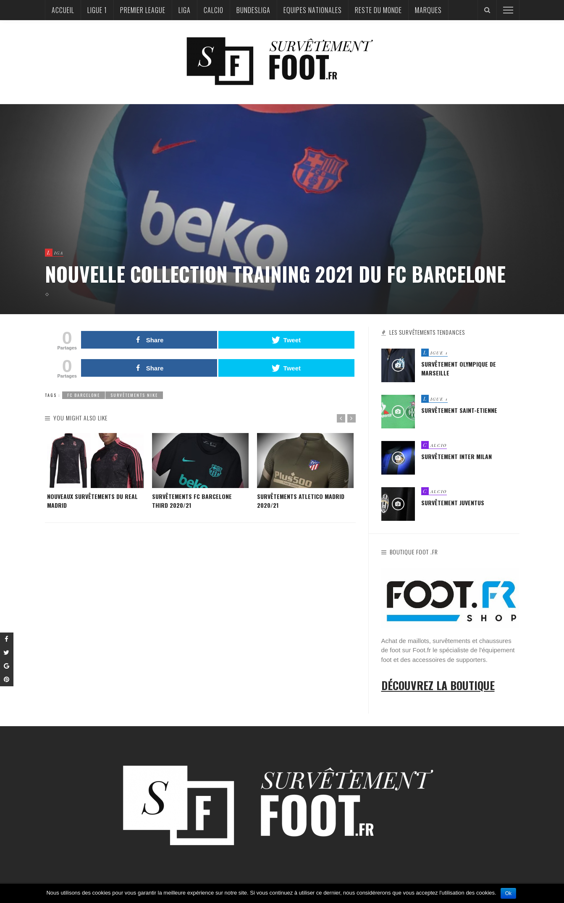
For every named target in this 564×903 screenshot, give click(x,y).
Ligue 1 (97, 10)
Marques (428, 10)
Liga (184, 10)
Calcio (213, 10)
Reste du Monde (378, 10)
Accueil (63, 10)
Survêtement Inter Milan (456, 456)
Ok (508, 893)
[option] (95, 471)
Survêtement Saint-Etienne (459, 410)
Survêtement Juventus (452, 503)
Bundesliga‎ (253, 10)
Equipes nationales (312, 10)
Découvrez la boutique (438, 685)
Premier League (142, 10)
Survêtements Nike (134, 395)
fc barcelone (83, 395)
